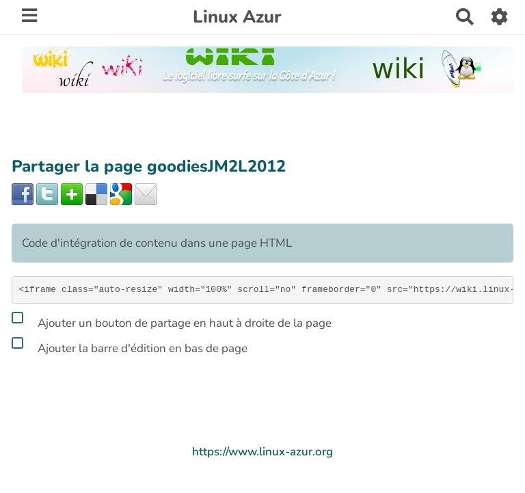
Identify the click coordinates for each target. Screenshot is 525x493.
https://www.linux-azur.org (262, 451)
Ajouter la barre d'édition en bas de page (129, 346)
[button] (500, 16)
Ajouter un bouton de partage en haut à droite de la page (172, 320)
